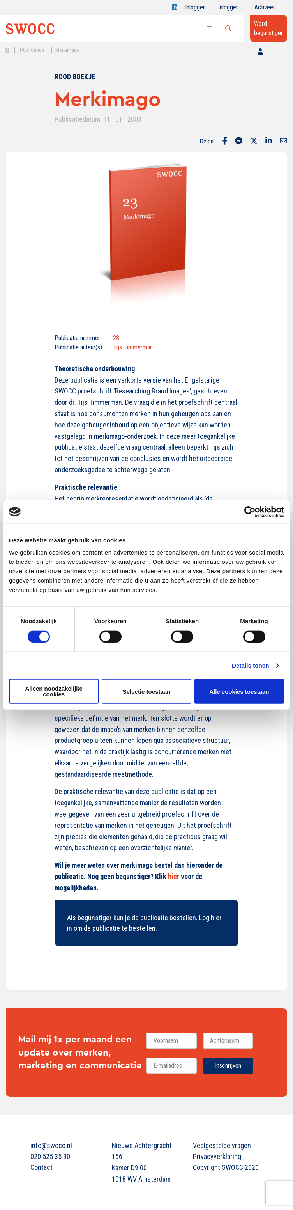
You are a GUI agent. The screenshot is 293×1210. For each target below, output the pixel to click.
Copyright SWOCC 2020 (226, 1167)
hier (173, 876)
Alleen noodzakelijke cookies (54, 691)
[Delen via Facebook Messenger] (238, 141)
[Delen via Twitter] (254, 141)
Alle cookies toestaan (239, 691)
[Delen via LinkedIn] (268, 141)
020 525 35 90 (50, 1156)
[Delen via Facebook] (224, 141)
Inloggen (195, 9)
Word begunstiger (268, 28)
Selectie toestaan (147, 691)
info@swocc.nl (51, 1145)
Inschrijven (228, 1065)
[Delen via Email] (283, 141)
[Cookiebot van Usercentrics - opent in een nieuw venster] (250, 511)
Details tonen (250, 665)
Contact (41, 1167)
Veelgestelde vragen (222, 1145)
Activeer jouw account (264, 9)
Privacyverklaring (217, 1156)
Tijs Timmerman (133, 347)
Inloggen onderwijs (230, 9)
